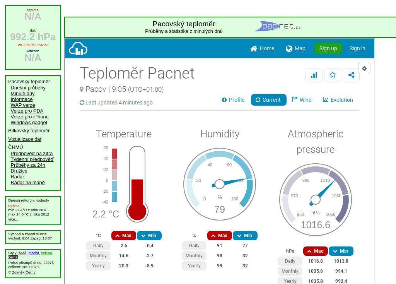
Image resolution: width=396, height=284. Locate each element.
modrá (34, 253)
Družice (19, 171)
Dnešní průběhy (28, 88)
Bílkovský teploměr (29, 130)
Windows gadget (29, 122)
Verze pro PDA (27, 111)
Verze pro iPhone (30, 117)
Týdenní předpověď (32, 159)
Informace (22, 99)
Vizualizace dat (24, 139)
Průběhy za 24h (28, 165)
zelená (46, 253)
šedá (23, 253)
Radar (17, 177)
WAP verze (23, 105)
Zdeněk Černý (23, 272)
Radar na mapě (28, 182)
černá (13, 257)
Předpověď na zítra (32, 153)
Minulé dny (23, 93)
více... (14, 219)
